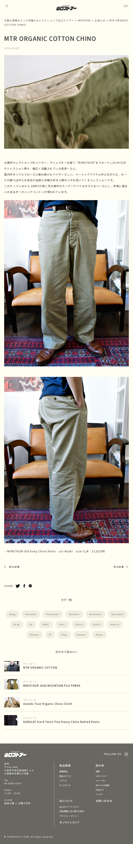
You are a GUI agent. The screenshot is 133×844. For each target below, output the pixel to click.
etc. (63, 624)
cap (17, 624)
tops (100, 634)
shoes (35, 634)
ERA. (47, 624)
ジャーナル (100, 780)
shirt (98, 624)
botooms (53, 614)
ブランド (63, 780)
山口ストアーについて (69, 806)
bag (13, 614)
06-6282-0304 (12, 783)
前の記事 (14, 567)
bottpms (118, 614)
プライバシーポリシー (69, 815)
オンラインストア (69, 822)
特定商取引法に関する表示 (71, 811)
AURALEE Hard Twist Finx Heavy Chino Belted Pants (61, 722)
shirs (80, 624)
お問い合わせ (104, 801)
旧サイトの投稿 (102, 785)
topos (82, 634)
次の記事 (118, 567)
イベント (99, 794)
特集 (98, 771)
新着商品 (63, 771)
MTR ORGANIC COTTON (40, 667)
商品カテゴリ (65, 776)
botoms (32, 614)
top (65, 634)
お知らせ (100, 789)
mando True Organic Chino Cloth (47, 704)
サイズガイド (65, 785)
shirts (115, 624)
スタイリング (101, 776)
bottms (74, 614)
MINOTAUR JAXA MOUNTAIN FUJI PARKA (52, 685)
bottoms (96, 614)
